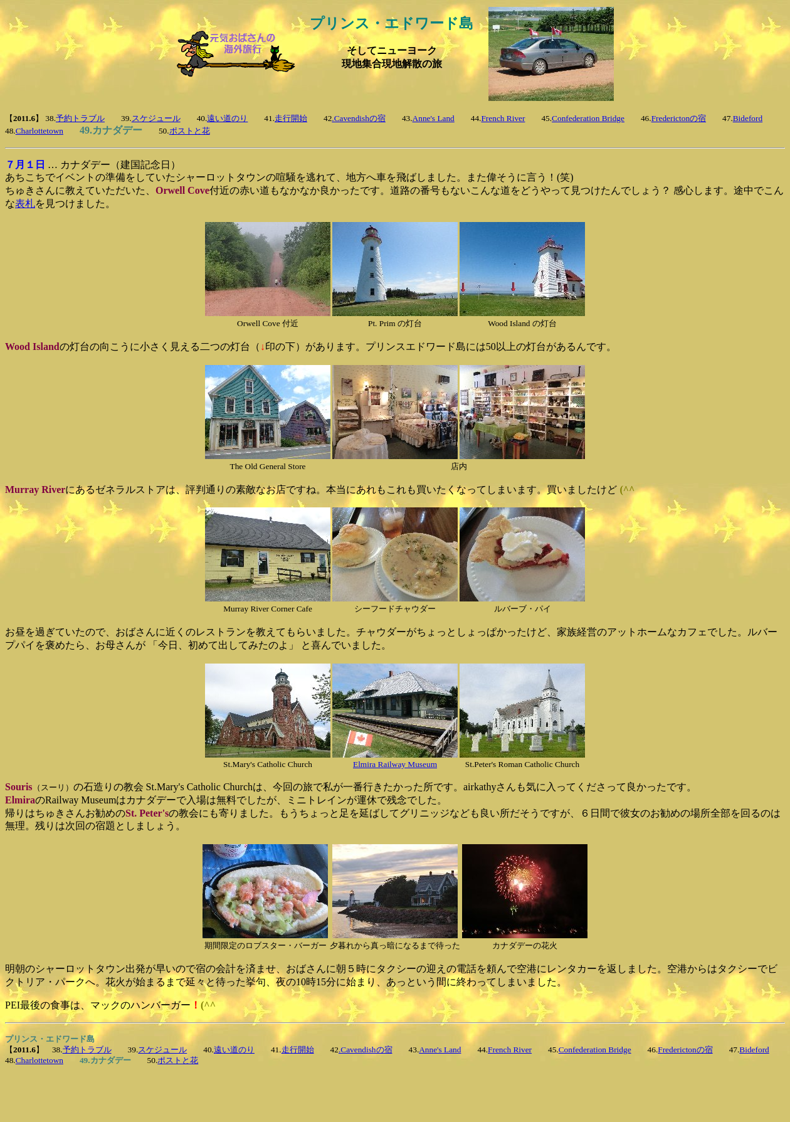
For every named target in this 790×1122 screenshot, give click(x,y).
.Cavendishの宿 (359, 118)
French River (503, 118)
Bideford (747, 118)
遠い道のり (227, 118)
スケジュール (156, 118)
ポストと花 (189, 130)
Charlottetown (39, 130)
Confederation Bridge (588, 118)
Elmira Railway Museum (395, 764)
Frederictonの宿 (678, 118)
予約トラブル (80, 118)
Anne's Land (434, 118)
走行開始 (291, 118)
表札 (25, 203)
